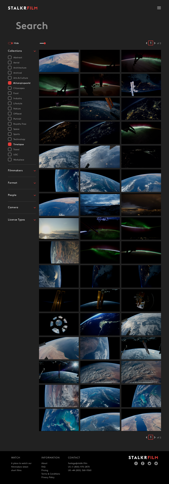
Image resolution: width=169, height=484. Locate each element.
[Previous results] (146, 43)
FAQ (43, 467)
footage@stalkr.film (77, 463)
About (44, 463)
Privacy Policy (47, 477)
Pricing (44, 470)
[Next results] (154, 43)
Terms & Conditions (50, 474)
